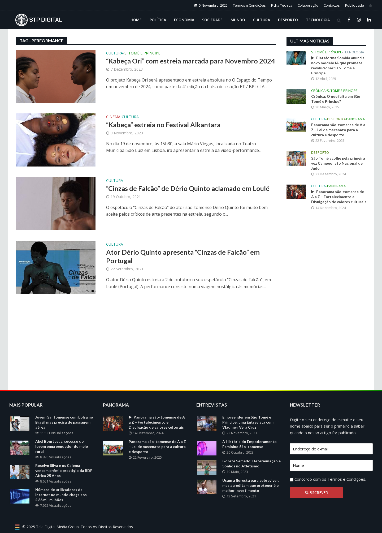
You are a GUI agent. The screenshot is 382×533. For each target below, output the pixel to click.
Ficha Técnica (281, 5)
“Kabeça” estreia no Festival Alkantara (163, 125)
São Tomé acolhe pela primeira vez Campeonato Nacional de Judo (338, 163)
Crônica (318, 90)
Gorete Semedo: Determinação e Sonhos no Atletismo (251, 463)
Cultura (261, 19)
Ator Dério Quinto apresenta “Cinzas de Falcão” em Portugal (183, 256)
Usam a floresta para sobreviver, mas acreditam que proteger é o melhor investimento (250, 485)
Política (158, 19)
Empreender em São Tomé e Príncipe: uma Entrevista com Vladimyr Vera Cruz (248, 422)
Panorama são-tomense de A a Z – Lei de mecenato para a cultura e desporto (338, 129)
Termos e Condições (249, 5)
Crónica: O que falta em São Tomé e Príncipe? (335, 99)
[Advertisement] (326, 302)
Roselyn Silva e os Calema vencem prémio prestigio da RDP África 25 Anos (64, 470)
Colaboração (308, 5)
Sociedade (212, 19)
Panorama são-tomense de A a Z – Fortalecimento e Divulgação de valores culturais (338, 196)
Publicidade (354, 5)
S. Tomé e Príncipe (142, 53)
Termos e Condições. (346, 479)
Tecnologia (318, 19)
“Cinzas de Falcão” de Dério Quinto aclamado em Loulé (188, 188)
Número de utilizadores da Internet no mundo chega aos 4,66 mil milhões (61, 494)
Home (136, 19)
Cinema (113, 117)
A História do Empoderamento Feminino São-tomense (249, 444)
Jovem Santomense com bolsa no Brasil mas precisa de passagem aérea (64, 422)
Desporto (288, 19)
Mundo (238, 19)
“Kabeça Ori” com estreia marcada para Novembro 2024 (190, 61)
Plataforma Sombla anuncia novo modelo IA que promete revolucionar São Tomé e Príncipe (337, 65)
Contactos (332, 5)
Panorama (355, 119)
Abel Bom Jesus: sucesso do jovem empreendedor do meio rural (61, 446)
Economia (184, 19)
